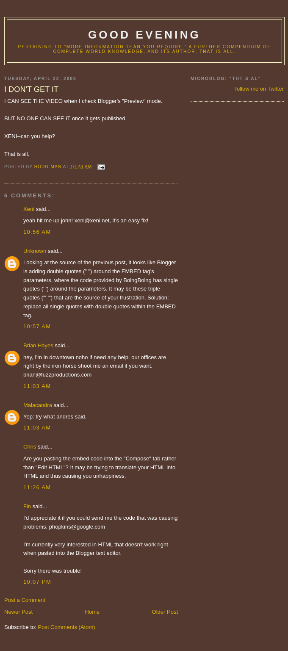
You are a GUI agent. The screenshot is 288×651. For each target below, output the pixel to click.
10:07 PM (37, 582)
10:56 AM (37, 232)
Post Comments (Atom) (66, 627)
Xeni (28, 209)
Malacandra (37, 405)
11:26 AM (37, 487)
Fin (27, 506)
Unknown (34, 251)
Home (92, 612)
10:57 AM (37, 326)
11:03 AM (37, 386)
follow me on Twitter (259, 89)
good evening (144, 34)
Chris (29, 446)
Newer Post (18, 612)
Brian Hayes (38, 345)
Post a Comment (24, 600)
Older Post (165, 612)
